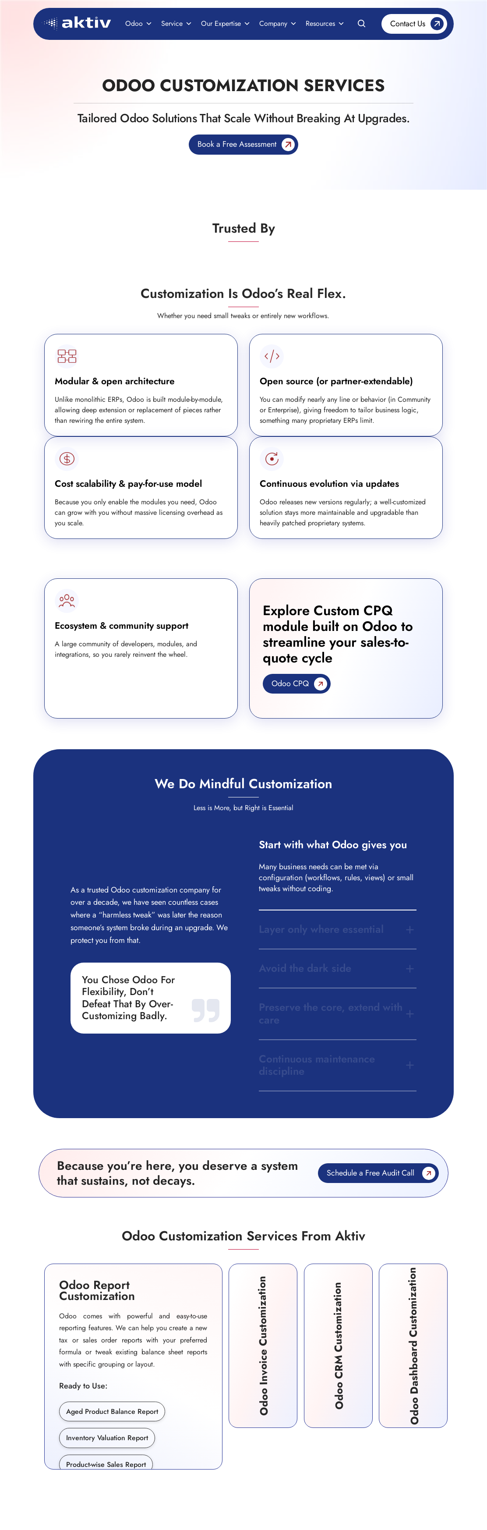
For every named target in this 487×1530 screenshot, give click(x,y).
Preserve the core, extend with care (330, 1013)
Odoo (138, 23)
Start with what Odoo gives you (333, 844)
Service (176, 23)
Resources (325, 23)
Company (278, 23)
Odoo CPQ (290, 683)
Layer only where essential (321, 929)
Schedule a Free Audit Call (370, 1173)
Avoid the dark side (305, 968)
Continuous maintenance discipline (317, 1065)
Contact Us (407, 23)
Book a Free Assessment (237, 144)
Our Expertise (226, 23)
